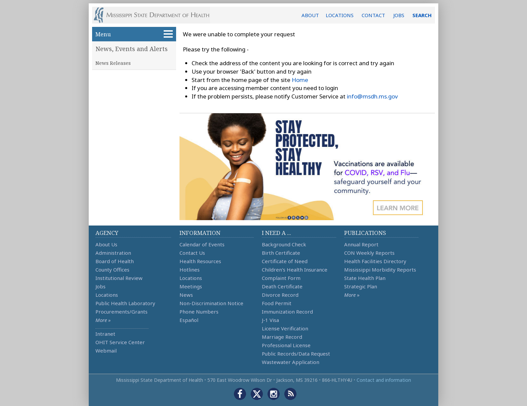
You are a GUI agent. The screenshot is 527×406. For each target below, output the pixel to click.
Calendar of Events (202, 244)
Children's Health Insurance (294, 269)
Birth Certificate (281, 252)
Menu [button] (134, 34)
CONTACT (373, 15)
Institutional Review (119, 278)
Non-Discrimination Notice (211, 303)
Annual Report (361, 244)
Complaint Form (281, 278)
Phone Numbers (198, 311)
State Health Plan (365, 278)
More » (103, 320)
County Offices (112, 269)
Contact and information (384, 380)
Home (300, 80)
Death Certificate (282, 286)
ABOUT (310, 15)
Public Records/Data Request (296, 353)
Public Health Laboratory (125, 303)
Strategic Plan (360, 286)
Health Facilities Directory (375, 261)
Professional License (286, 345)
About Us (106, 244)
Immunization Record (287, 311)
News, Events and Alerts (131, 49)
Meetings (190, 286)
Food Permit (276, 303)
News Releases (113, 62)
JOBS (398, 15)
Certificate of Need (285, 261)
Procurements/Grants (121, 311)
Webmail (106, 350)
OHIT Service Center (120, 342)
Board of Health (114, 261)
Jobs (100, 286)
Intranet (105, 333)
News (186, 294)
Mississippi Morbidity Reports (380, 269)
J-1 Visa (270, 320)
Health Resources (200, 261)
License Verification (285, 328)
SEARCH (422, 15)
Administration (113, 252)
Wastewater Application (290, 362)
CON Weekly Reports (369, 252)
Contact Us (192, 252)
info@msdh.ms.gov (372, 96)
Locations (106, 294)
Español (188, 320)
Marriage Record (282, 336)
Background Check (284, 244)
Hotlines (189, 269)
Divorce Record (280, 294)
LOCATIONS (340, 15)
